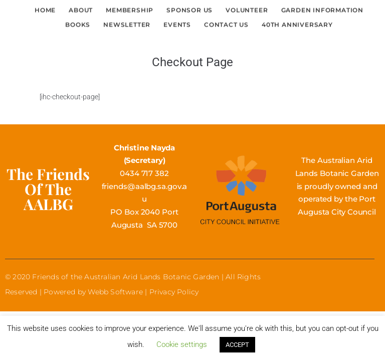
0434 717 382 (144, 173)
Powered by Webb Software (93, 291)
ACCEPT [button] (237, 344)
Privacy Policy (174, 291)
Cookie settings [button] (181, 344)
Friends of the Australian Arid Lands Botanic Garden (125, 276)
